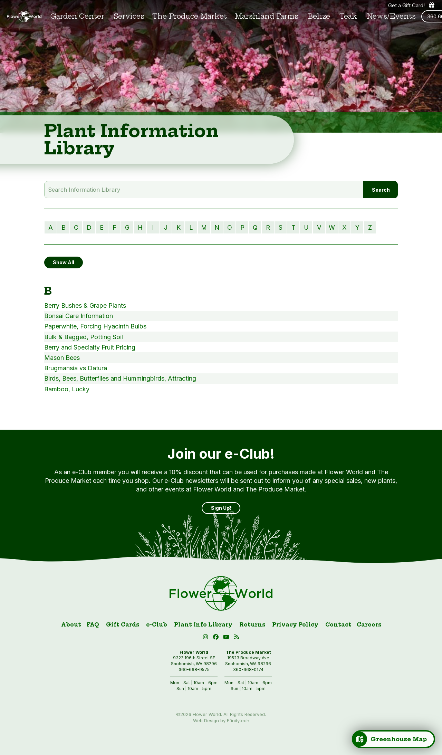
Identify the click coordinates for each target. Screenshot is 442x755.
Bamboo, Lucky (66, 389)
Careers (369, 624)
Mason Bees (62, 357)
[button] (227, 638)
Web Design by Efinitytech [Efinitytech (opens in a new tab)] (221, 720)
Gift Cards (122, 624)
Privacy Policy (295, 624)
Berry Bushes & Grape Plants (85, 305)
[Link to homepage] (24, 16)
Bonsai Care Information (78, 315)
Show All (63, 262)
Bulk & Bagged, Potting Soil (83, 337)
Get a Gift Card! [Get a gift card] (411, 5)
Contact (338, 624)
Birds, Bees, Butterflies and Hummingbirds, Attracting (120, 378)
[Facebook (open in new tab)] (217, 638)
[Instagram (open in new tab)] (206, 638)
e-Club (156, 624)
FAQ (92, 624)
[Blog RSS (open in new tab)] (236, 638)
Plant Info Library (203, 624)
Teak (348, 16)
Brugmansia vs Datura (75, 368)
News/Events (391, 16)
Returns (252, 624)
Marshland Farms (266, 16)
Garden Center (77, 16)
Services (129, 16)
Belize (319, 16)
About (71, 624)
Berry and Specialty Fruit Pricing (89, 347)
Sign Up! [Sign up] (221, 508)
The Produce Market (189, 16)
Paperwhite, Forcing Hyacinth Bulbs (95, 326)
